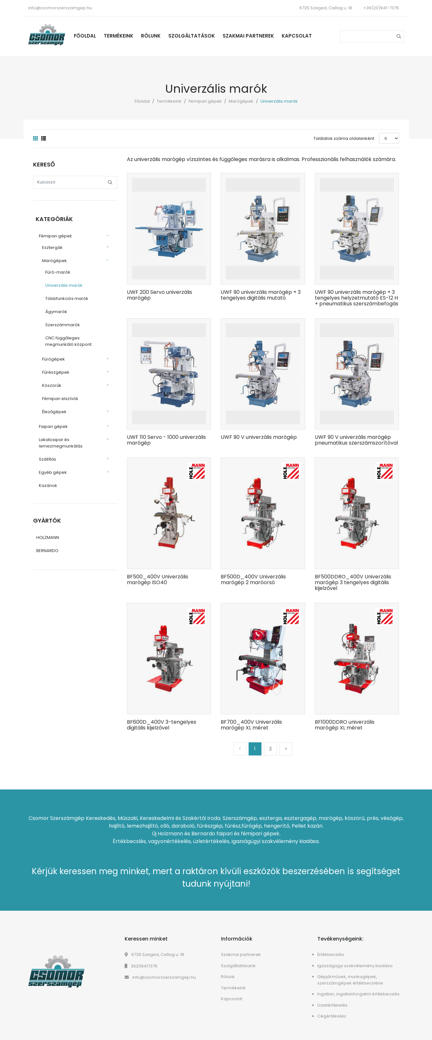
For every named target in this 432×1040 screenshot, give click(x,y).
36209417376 (141, 966)
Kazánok (45, 484)
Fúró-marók (55, 270)
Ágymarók (54, 310)
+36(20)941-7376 (381, 8)
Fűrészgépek (53, 370)
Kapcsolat (303, 35)
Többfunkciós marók (64, 297)
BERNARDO (47, 550)
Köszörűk (49, 383)
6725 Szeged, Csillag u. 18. (155, 954)
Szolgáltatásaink (238, 966)
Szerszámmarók (60, 323)
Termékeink (125, 35)
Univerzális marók (61, 283)
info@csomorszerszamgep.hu (60, 8)
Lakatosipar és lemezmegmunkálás (58, 441)
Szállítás (45, 457)
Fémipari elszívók (58, 397)
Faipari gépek (50, 425)
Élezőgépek (52, 410)
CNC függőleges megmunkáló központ (66, 339)
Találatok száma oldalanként (343, 138)
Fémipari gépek (205, 101)
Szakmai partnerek (254, 35)
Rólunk (157, 35)
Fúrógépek (51, 357)
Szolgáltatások (198, 35)
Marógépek (241, 101)
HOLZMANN (47, 536)
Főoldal (91, 35)
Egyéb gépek (50, 470)
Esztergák (50, 246)
